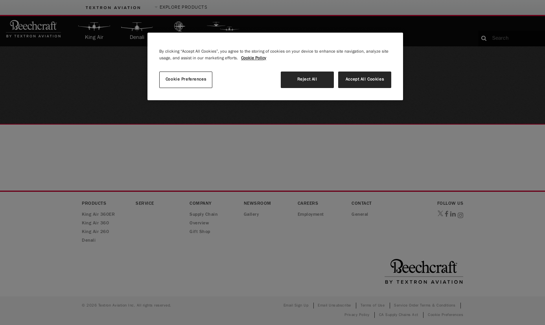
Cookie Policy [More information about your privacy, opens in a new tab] (253, 58)
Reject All (307, 79)
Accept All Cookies (365, 79)
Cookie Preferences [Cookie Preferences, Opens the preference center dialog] (186, 79)
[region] (275, 66)
